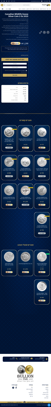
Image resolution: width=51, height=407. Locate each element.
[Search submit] (2, 5)
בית (49, 8)
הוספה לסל (42, 147)
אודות (32, 391)
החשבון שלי (31, 392)
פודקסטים (23, 8)
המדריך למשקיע (29, 8)
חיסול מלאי (46, 398)
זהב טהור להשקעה (43, 8)
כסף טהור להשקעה (36, 8)
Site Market (39, 405)
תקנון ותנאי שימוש (29, 389)
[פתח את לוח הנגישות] (49, 405)
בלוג (32, 387)
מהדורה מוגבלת (45, 394)
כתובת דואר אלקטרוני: (25, 357)
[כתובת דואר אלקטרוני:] (32, 358)
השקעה (46, 387)
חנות (47, 8)
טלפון (14, 357)
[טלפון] (16, 358)
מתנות (47, 396)
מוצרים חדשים (45, 392)
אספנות (47, 389)
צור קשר (20, 8)
